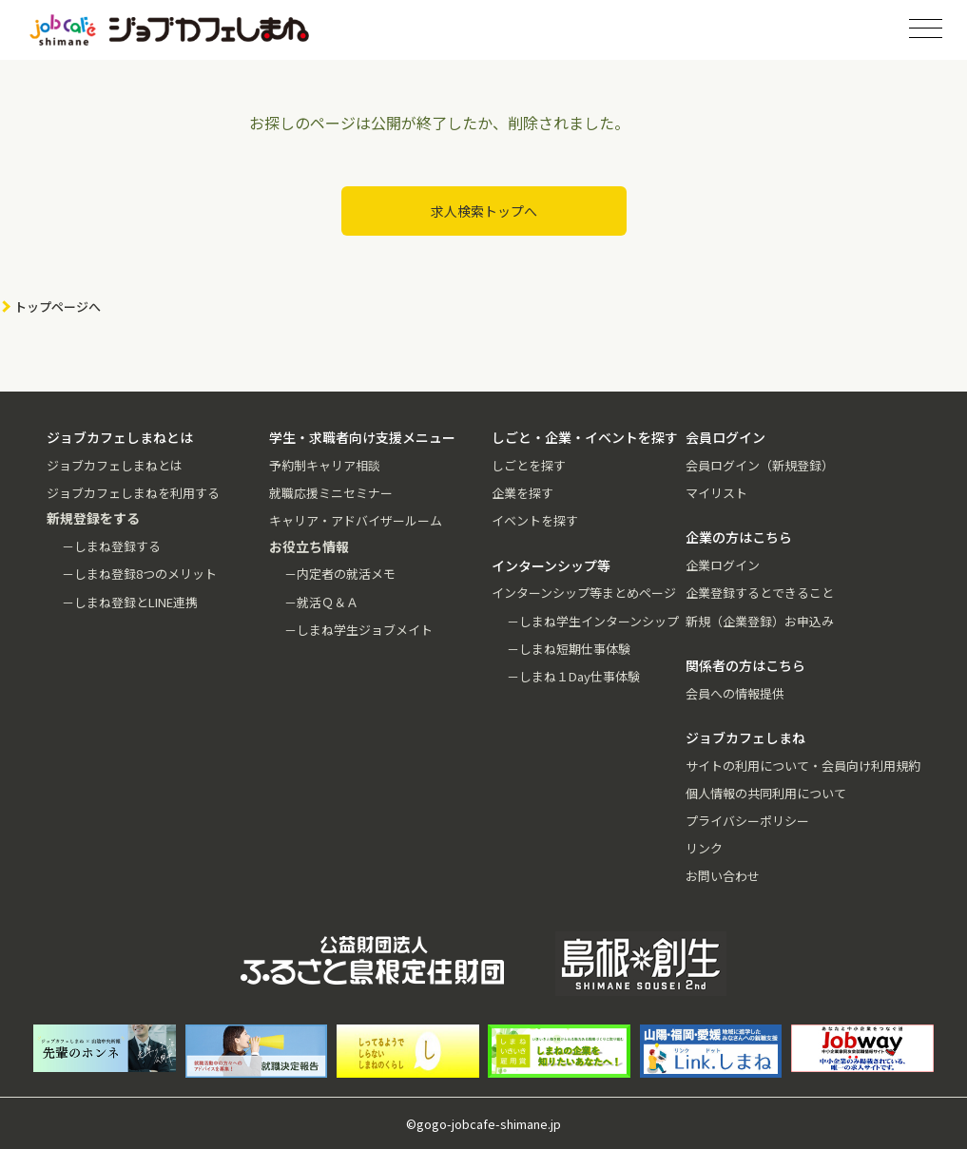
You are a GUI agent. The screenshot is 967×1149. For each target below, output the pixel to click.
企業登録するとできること (760, 593)
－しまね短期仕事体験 (568, 649)
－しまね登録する (111, 546)
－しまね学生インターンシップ (593, 621)
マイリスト (716, 493)
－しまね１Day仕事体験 (573, 676)
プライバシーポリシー (747, 821)
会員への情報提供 (735, 693)
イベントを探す (535, 520)
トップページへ (57, 306)
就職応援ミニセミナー (331, 493)
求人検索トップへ (484, 210)
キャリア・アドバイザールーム (355, 520)
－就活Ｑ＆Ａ (321, 602)
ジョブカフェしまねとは (115, 465)
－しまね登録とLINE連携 (130, 602)
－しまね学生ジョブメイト (358, 630)
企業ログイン (723, 565)
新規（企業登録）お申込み (760, 621)
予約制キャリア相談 (324, 465)
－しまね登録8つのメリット (139, 574)
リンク (704, 848)
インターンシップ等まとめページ (584, 593)
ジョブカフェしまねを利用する (133, 493)
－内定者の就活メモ (340, 574)
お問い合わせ (723, 876)
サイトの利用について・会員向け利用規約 (803, 765)
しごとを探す (529, 465)
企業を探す (522, 493)
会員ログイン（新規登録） (760, 465)
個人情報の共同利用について (766, 793)
